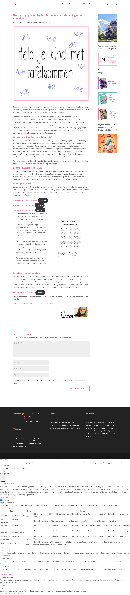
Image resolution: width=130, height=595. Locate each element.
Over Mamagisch (75, 4)
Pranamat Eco (29, 416)
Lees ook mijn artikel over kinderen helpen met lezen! (33, 303)
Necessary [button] (4, 497)
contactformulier (54, 431)
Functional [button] (4, 547)
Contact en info (94, 4)
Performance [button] (5, 556)
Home (64, 4)
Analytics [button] (3, 564)
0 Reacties (46, 22)
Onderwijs (38, 22)
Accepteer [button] (19, 471)
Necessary (6, 500)
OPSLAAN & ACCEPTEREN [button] (9, 594)
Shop (106, 4)
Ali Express (27, 195)
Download (43, 200)
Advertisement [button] (5, 575)
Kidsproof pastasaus (30, 418)
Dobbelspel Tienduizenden (32, 414)
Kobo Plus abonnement (31, 421)
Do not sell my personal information (13, 468)
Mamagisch (20, 22)
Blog (84, 4)
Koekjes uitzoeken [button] (7, 471)
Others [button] (2, 585)
